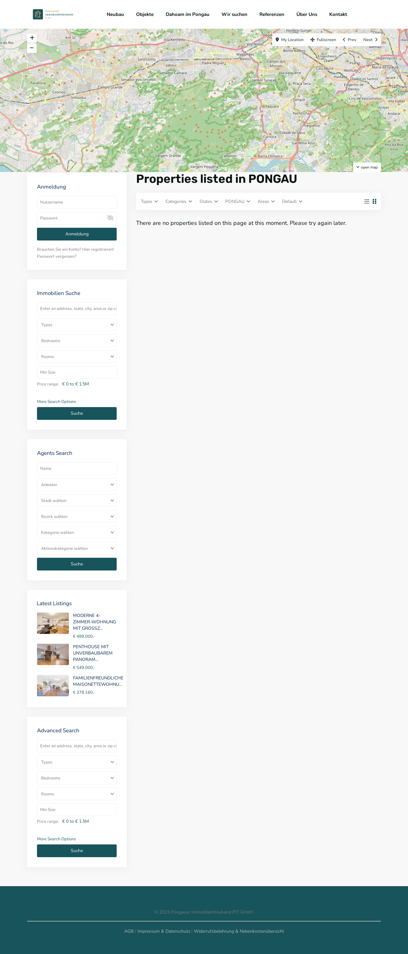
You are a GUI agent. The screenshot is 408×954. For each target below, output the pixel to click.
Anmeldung (77, 234)
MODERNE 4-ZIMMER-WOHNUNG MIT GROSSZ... (94, 622)
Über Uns (306, 14)
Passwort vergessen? (56, 256)
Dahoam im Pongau (187, 14)
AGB (129, 931)
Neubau (115, 14)
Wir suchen (234, 14)
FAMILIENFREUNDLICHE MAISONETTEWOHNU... (98, 681)
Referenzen (271, 14)
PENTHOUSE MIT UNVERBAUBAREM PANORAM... (93, 653)
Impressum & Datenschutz (163, 931)
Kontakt (338, 14)
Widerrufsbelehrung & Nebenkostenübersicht (239, 931)
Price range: (48, 384)
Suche (77, 413)
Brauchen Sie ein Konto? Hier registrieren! (75, 249)
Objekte (145, 14)
